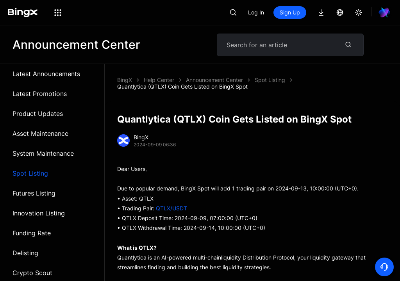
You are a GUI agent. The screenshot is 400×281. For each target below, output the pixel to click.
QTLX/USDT (171, 208)
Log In (256, 12)
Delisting (25, 253)
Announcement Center (214, 79)
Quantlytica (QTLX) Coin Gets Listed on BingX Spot (182, 86)
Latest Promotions (39, 94)
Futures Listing (33, 193)
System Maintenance (43, 153)
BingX (124, 79)
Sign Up (290, 12)
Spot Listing (30, 173)
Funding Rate (31, 233)
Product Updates (37, 113)
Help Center (159, 79)
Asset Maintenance (40, 133)
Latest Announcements (46, 74)
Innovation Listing (38, 213)
